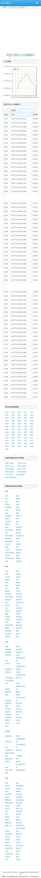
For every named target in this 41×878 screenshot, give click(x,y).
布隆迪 (7, 820)
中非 (6, 851)
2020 (31, 412)
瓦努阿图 (19, 756)
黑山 (6, 608)
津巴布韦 (19, 823)
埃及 (17, 783)
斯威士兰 (19, 848)
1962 (19, 446)
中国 (6, 496)
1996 (25, 426)
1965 (31, 443)
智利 (6, 661)
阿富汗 (18, 538)
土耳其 (18, 591)
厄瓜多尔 (19, 709)
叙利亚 (18, 533)
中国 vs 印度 (21, 469)
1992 (19, 429)
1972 (19, 441)
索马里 (18, 851)
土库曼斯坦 (20, 536)
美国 (6, 646)
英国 (6, 571)
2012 (19, 418)
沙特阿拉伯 (9, 530)
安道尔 (7, 611)
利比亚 (7, 797)
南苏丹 (18, 840)
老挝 (6, 513)
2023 (13, 412)
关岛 (6, 747)
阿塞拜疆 (19, 550)
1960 (31, 446)
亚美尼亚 (19, 561)
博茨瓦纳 (8, 800)
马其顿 (7, 617)
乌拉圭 (18, 663)
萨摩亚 (7, 761)
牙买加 (7, 663)
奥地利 (18, 582)
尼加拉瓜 (8, 655)
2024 (6, 412)
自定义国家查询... (11, 477)
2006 (25, 421)
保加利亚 (8, 594)
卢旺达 (7, 837)
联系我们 (15, 872)
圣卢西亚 (8, 700)
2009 (6, 421)
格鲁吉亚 (8, 538)
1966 (25, 443)
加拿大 (18, 646)
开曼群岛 (8, 717)
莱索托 (18, 820)
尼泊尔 (7, 519)
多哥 (6, 814)
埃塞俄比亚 (20, 825)
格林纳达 (8, 692)
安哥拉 (7, 786)
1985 (31, 432)
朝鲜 (6, 527)
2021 (25, 412)
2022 (19, 412)
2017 (19, 415)
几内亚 (18, 806)
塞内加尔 (19, 834)
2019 (6, 415)
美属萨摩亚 (9, 759)
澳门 (6, 499)
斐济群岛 (19, 750)
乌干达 (18, 859)
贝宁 (6, 811)
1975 (31, 438)
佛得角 (18, 791)
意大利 (7, 577)
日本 (6, 502)
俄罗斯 (7, 591)
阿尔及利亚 (20, 786)
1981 (25, 435)
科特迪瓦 (8, 845)
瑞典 (17, 636)
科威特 (18, 553)
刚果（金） (20, 808)
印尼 (6, 510)
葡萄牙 (7, 580)
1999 (6, 426)
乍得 (17, 817)
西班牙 (18, 577)
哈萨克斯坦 (9, 536)
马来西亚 (8, 507)
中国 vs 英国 (9, 469)
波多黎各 (8, 652)
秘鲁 (6, 706)
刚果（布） (9, 825)
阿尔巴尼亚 (9, 625)
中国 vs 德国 (21, 466)
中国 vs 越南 (9, 472)
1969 (6, 443)
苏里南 (18, 706)
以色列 (7, 544)
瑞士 (17, 580)
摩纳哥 (7, 636)
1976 (25, 438)
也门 (6, 533)
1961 (25, 446)
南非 (6, 783)
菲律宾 (7, 504)
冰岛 (6, 582)
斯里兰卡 (19, 516)
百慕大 (18, 683)
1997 (19, 426)
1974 (6, 441)
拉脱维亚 (19, 611)
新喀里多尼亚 (20, 770)
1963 (13, 446)
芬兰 (6, 602)
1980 (31, 435)
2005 (31, 421)
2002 (19, 423)
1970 (31, 441)
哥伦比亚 (8, 709)
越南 (17, 507)
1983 (13, 435)
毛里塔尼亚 (9, 803)
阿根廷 (7, 723)
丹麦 (6, 622)
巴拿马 (18, 720)
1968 (13, 443)
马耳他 (7, 605)
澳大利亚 (8, 736)
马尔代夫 (8, 521)
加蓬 (17, 854)
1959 (6, 449)
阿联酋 (18, 558)
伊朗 (17, 555)
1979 (6, 438)
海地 (6, 695)
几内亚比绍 (9, 848)
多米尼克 (8, 672)
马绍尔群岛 (9, 750)
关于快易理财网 (6, 872)
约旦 (17, 524)
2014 (6, 418)
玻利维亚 (19, 649)
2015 (31, 415)
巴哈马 (18, 723)
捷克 (6, 585)
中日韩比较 (9, 474)
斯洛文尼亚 (9, 597)
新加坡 (18, 499)
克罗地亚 (19, 597)
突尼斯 (18, 842)
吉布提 (7, 806)
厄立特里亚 (9, 854)
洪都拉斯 (8, 703)
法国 (6, 574)
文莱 (17, 547)
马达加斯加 (9, 834)
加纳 (6, 791)
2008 (13, 421)
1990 (31, 429)
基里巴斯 (8, 742)
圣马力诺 (8, 600)
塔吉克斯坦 (9, 541)
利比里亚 (8, 794)
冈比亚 (7, 840)
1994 (6, 429)
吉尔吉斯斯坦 (9, 558)
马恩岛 (18, 622)
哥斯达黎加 (9, 678)
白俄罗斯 (19, 608)
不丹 (17, 541)
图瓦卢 (18, 761)
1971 (25, 441)
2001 (25, 423)
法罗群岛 (19, 619)
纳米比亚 (19, 789)
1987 (19, 432)
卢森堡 (18, 614)
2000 (31, 423)
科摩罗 (7, 831)
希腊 (17, 588)
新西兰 (18, 736)
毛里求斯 (19, 794)
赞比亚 (18, 837)
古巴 (6, 726)
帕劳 (17, 759)
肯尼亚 (7, 842)
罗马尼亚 (19, 594)
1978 (13, 438)
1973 (13, 441)
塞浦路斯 (8, 631)
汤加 (6, 767)
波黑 (17, 631)
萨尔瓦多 (19, 717)
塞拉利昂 (19, 803)
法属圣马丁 (9, 669)
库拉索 (7, 712)
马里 (17, 857)
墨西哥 (18, 695)
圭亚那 (18, 672)
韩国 (17, 504)
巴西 (17, 715)
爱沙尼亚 (8, 634)
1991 (25, 429)
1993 (13, 429)
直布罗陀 (19, 600)
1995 (31, 426)
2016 (25, 415)
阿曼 (6, 547)
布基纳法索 (20, 800)
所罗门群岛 (9, 770)
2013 (13, 418)
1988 (13, 432)
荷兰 (17, 605)
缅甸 (17, 513)
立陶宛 (7, 619)
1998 (13, 426)
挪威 (6, 614)
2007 (19, 421)
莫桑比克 (8, 823)
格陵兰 (18, 692)
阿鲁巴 (7, 720)
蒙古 (17, 521)
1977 (19, 438)
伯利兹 (7, 689)
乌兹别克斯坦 (9, 553)
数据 (4, 7)
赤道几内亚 (20, 845)
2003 (13, 423)
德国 (17, 571)
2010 (31, 418)
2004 (6, 423)
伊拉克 (7, 555)
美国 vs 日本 (9, 466)
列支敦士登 (20, 602)
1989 (6, 432)
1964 (6, 446)
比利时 (18, 574)
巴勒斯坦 (19, 527)
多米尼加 (19, 703)
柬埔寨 (18, 510)
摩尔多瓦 (19, 617)
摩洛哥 (7, 817)
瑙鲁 (6, 773)
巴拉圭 (18, 655)
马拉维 (7, 857)
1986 (25, 432)
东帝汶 (18, 544)
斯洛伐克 (19, 628)
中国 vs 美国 (9, 463)
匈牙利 (18, 585)
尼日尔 (7, 789)
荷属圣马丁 (20, 652)
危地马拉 (19, 712)
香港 (17, 496)
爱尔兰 (18, 634)
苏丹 (6, 859)
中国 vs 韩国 (21, 472)
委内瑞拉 (8, 649)
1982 (19, 435)
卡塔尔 (7, 550)
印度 (17, 519)
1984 (6, 435)
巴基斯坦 (8, 516)
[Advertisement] (20, 30)
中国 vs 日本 (21, 463)
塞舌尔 (7, 808)
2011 (25, 418)
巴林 (6, 561)
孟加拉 (7, 524)
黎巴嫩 (18, 530)
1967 (19, 443)
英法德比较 (20, 474)
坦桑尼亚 (19, 797)
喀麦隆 (18, 814)
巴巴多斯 (8, 715)
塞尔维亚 (19, 625)
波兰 (6, 588)
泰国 (17, 502)
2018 (13, 415)
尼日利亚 (19, 811)
